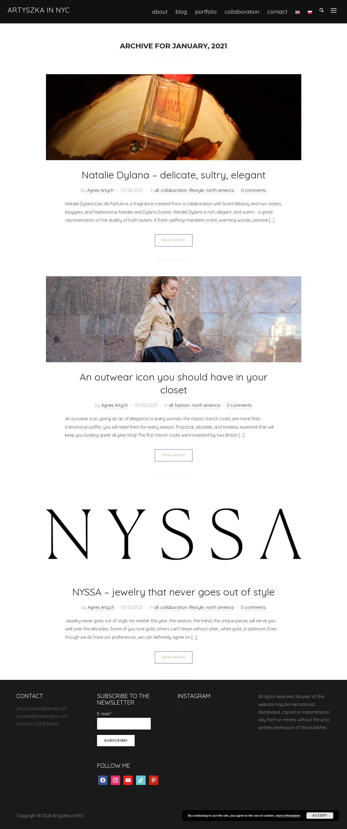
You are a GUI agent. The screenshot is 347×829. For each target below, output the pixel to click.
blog (181, 11)
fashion (182, 405)
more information (288, 815)
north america (220, 190)
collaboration (242, 11)
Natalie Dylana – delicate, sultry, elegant (174, 174)
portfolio (206, 11)
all (157, 190)
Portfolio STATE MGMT (37, 724)
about (159, 11)
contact (277, 11)
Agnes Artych (100, 190)
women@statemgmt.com (41, 716)
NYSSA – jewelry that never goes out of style (173, 592)
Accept (319, 815)
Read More (173, 240)
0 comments (253, 190)
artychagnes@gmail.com (41, 708)
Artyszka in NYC (39, 10)
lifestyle (196, 190)
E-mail (105, 713)
